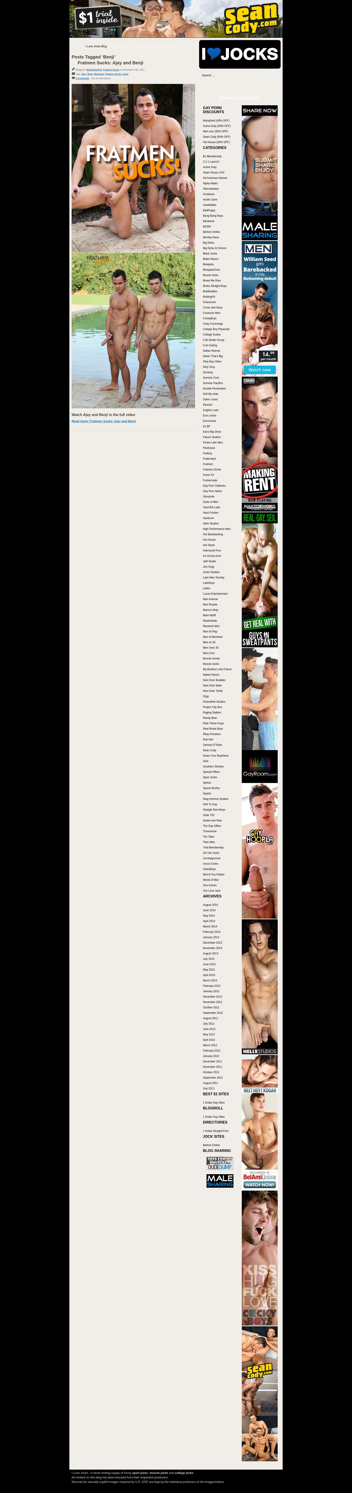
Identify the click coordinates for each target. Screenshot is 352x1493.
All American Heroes (215, 178)
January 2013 (211, 991)
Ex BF (206, 426)
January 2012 (211, 1056)
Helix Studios (211, 523)
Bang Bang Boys (213, 215)
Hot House (209, 539)
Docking (208, 372)
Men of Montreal (212, 637)
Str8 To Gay (210, 804)
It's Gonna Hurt (212, 556)
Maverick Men (211, 626)
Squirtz (207, 793)
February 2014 (211, 931)
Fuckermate (210, 480)
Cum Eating (210, 345)
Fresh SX (208, 475)
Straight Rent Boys (214, 809)
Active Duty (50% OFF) (217, 126)
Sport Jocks (210, 777)
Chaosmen (209, 302)
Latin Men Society (213, 577)
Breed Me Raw (212, 280)
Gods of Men (210, 502)
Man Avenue (210, 599)
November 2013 (212, 948)
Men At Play (210, 631)
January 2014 (211, 937)
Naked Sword (211, 674)
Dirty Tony (209, 367)
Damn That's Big (213, 356)
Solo (205, 761)
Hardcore (208, 518)
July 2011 (208, 1088)
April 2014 (209, 921)
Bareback (208, 221)
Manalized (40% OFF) (216, 120)
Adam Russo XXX (213, 172)
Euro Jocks (209, 415)
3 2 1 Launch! (211, 161)
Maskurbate (210, 620)
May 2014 (209, 915)
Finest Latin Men (213, 442)
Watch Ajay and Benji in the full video (103, 415)
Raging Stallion (212, 712)
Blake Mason (210, 259)
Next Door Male (212, 685)
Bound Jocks (210, 275)
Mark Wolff (209, 615)
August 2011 (210, 1083)
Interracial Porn (212, 550)
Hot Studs (209, 545)
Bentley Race (211, 237)
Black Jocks (210, 253)
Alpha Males (210, 183)
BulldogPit (209, 296)
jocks (126, 74)
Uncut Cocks (210, 863)
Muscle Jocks (211, 664)
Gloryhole (208, 496)
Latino (206, 588)
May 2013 (209, 969)
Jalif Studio (209, 561)
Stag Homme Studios (215, 798)
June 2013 (209, 964)
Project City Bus (212, 707)
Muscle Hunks (211, 658)
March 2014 (210, 926)
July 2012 (208, 1023)
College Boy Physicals (216, 329)
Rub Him (208, 739)
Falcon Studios (212, 437)
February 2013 (211, 985)
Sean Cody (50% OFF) (216, 136)
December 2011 (212, 1061)
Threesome (210, 831)
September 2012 (213, 1012)
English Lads (210, 410)
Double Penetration (214, 388)
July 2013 (208, 958)
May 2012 (209, 1034)
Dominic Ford (211, 377)
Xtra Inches (210, 885)
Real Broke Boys (213, 728)
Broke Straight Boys (215, 286)
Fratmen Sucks (111, 70)
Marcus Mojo (210, 610)
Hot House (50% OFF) (216, 142)
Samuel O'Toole (212, 744)
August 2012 (210, 1018)
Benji (90, 74)
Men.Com (209, 653)
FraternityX (209, 458)
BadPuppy (209, 210)
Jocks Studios (211, 572)
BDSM (207, 226)
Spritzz (207, 782)
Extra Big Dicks (212, 431)
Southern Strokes (213, 766)
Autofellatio (209, 205)
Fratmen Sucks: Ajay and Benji (110, 62)
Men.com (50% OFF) (215, 131)
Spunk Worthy (211, 788)
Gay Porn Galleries (214, 485)
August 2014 (210, 904)
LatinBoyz (209, 583)
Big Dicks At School (214, 248)
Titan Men (209, 842)
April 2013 (209, 975)
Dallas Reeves (211, 350)
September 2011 (213, 1077)
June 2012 (209, 1029)
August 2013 (210, 953)
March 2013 (210, 980)
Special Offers (211, 771)
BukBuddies (210, 291)
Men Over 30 (210, 647)
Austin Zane (210, 199)
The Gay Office (212, 825)
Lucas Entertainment (215, 593)
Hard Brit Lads (211, 507)
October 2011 (211, 1072)
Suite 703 (208, 815)
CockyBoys (209, 318)
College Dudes (212, 334)
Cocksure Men (211, 313)
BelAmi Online (211, 232)
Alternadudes (211, 188)
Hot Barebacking (213, 534)
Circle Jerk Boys (212, 307)
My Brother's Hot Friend (217, 669)
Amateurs (208, 194)
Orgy (206, 696)
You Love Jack (211, 890)
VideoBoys (209, 869)
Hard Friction (210, 512)
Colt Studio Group (213, 340)
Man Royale (210, 604)
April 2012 (209, 1039)
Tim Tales (208, 836)
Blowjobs (99, 74)
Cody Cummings (213, 323)
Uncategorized (211, 858)
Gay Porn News (212, 491)
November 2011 (212, 1066)
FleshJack (209, 448)
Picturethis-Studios (214, 701)
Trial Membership (213, 847)
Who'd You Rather (213, 874)
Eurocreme (209, 421)
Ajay (83, 74)
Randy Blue (210, 718)
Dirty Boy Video (212, 361)
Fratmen (208, 464)
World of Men (211, 879)
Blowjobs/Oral (94, 70)
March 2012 (210, 1045)
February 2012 (211, 1050)
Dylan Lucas (210, 399)
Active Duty (210, 167)
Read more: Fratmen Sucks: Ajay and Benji (104, 421)
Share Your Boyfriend (215, 755)
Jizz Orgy (208, 566)
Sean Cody (209, 750)
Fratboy (207, 453)
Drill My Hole (210, 394)
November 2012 (212, 1002)
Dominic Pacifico (213, 383)
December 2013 (212, 942)
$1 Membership (212, 156)
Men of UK (209, 642)
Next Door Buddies (214, 680)
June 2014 (209, 910)
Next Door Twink (213, 691)
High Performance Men (217, 529)
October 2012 (211, 1007)
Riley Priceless (212, 734)
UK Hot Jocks (211, 852)
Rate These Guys (213, 723)
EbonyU (208, 404)
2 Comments (82, 78)
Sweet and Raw (212, 820)
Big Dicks (208, 242)
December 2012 (212, 996)
